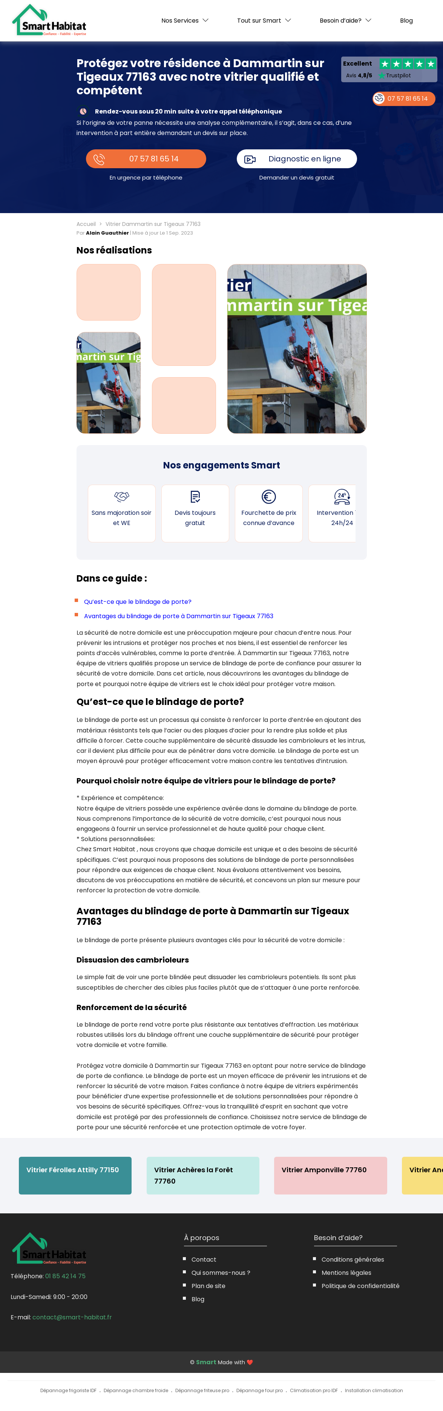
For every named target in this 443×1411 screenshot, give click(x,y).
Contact (204, 1259)
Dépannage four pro (259, 1391)
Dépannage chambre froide (136, 1391)
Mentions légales (346, 1272)
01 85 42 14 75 (65, 1276)
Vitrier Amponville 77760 (325, 1170)
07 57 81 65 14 (154, 159)
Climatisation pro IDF (314, 1391)
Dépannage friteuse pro (202, 1391)
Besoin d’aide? (341, 20)
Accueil (86, 224)
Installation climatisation (374, 1391)
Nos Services (180, 20)
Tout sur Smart (259, 20)
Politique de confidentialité (361, 1286)
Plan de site (208, 1286)
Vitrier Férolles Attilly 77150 (72, 1170)
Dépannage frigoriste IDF (68, 1391)
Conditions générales (353, 1259)
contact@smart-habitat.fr (72, 1317)
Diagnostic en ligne (304, 159)
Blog (406, 21)
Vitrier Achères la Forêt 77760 (194, 1175)
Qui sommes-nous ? (221, 1272)
